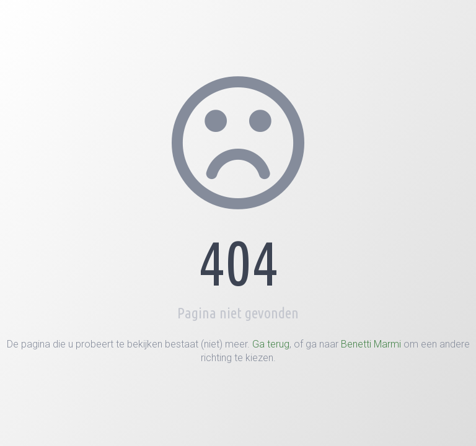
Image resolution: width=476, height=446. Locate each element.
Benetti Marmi (371, 344)
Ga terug (270, 344)
